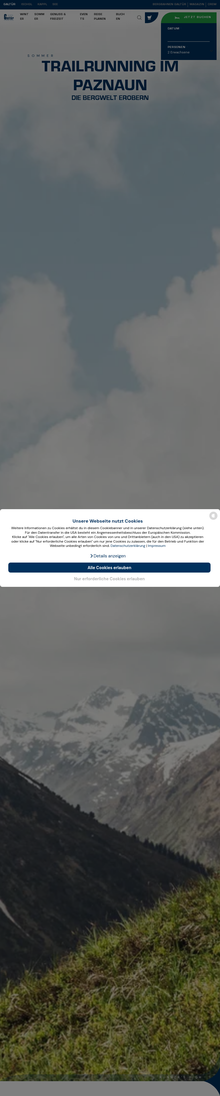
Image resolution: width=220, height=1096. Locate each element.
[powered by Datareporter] (213, 519)
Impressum (157, 545)
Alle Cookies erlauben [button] (109, 567)
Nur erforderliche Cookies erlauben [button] (109, 578)
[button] (108, 556)
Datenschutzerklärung (128, 545)
